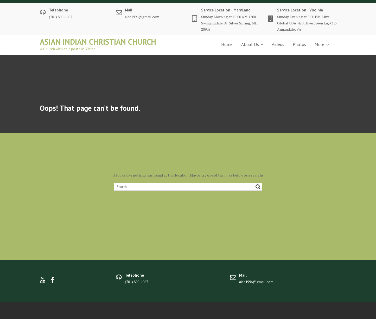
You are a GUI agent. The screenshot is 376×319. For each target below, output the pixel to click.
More (319, 44)
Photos (299, 44)
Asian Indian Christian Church (98, 42)
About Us (250, 44)
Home (227, 44)
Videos (278, 44)
